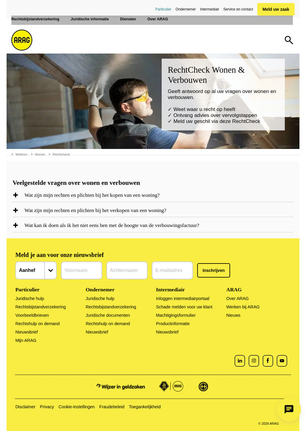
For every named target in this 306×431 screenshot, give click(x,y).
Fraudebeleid (111, 406)
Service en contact (238, 9)
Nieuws (233, 315)
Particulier (163, 9)
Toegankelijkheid (144, 406)
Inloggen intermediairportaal (182, 298)
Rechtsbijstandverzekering (40, 306)
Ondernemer (186, 9)
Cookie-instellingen (77, 406)
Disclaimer (25, 406)
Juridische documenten (108, 315)
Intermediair (209, 9)
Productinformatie (173, 323)
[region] (153, 196)
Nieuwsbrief (26, 332)
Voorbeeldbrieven (32, 315)
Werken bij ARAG (243, 306)
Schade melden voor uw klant (184, 306)
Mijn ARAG (25, 340)
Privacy (47, 406)
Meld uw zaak (276, 9)
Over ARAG (237, 298)
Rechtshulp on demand (37, 323)
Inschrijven (214, 270)
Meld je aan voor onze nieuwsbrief (59, 255)
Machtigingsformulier (176, 315)
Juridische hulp (29, 298)
